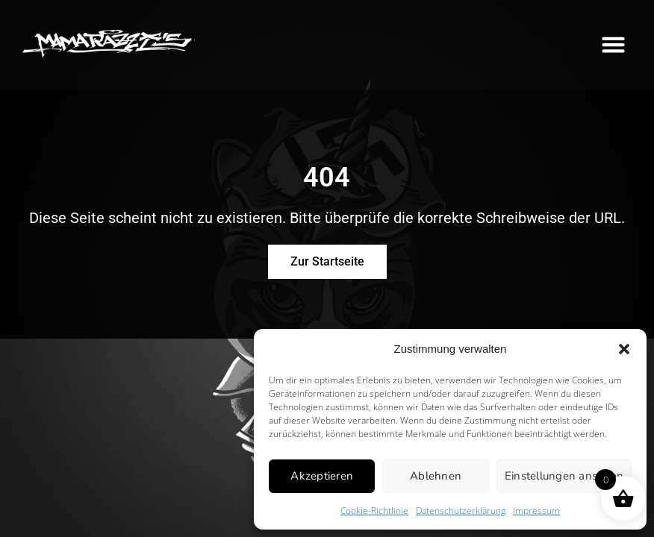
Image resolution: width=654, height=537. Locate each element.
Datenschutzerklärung (460, 510)
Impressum (536, 510)
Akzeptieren (321, 475)
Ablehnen (435, 475)
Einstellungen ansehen (564, 475)
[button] (624, 349)
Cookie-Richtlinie (374, 510)
